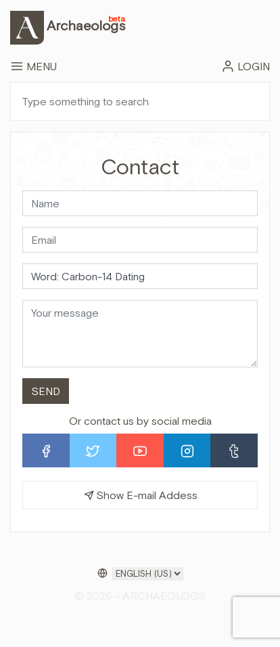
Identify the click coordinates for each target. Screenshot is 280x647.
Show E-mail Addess (140, 495)
